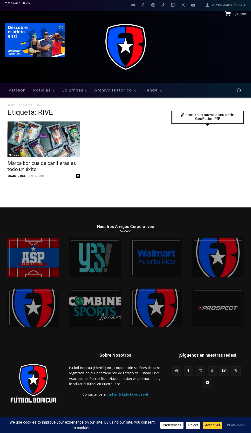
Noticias (14, 155)
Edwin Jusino (16, 175)
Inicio (11, 105)
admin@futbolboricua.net (128, 394)
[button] (239, 90)
